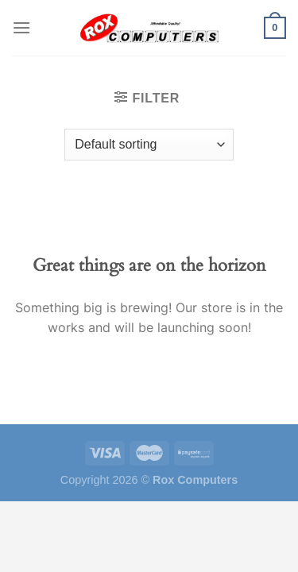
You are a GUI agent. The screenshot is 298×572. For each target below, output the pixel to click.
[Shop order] (148, 144)
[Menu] (21, 27)
